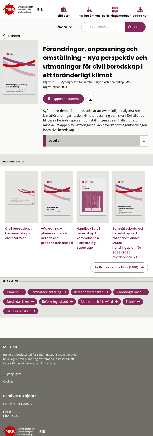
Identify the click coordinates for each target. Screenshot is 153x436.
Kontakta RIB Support (17, 403)
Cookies (8, 381)
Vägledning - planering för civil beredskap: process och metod (57, 235)
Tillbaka (14, 36)
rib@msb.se (11, 416)
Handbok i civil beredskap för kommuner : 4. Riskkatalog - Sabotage (88, 238)
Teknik (130, 301)
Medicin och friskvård (97, 301)
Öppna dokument (66, 99)
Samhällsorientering (46, 292)
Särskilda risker (17, 301)
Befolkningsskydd (55, 301)
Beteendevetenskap (89, 292)
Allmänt (12, 292)
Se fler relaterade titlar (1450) (116, 267)
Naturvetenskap (18, 311)
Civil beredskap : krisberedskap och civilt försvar (20, 233)
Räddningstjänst (128, 292)
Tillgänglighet (12, 374)
